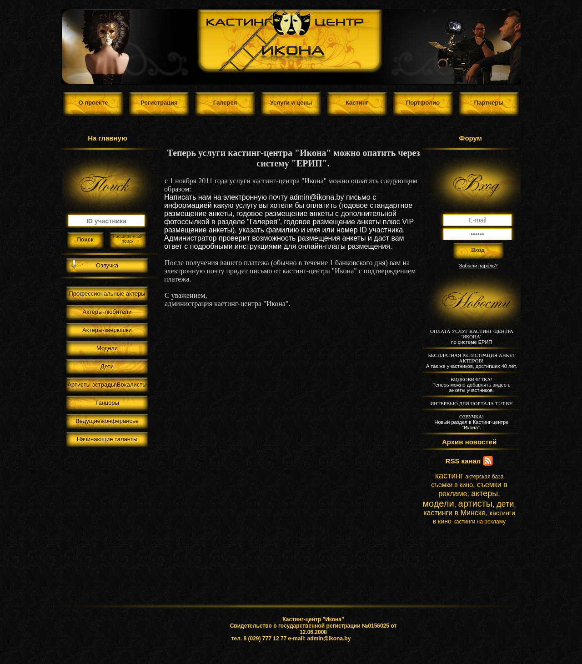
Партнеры (489, 102)
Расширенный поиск (127, 239)
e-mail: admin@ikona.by (319, 638)
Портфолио (423, 102)
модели (438, 503)
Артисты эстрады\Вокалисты (106, 384)
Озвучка (107, 265)
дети (505, 503)
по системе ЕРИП (471, 336)
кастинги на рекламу (479, 521)
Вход (478, 250)
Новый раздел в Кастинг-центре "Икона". (471, 422)
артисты (475, 503)
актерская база (484, 476)
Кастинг (357, 102)
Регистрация (158, 102)
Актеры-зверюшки (107, 330)
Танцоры (107, 402)
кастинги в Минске (454, 513)
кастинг (449, 475)
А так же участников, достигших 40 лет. (471, 360)
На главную (107, 138)
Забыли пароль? (478, 265)
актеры (484, 493)
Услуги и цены (291, 102)
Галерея (225, 102)
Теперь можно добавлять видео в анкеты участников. (471, 385)
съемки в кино (452, 484)
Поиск (85, 239)
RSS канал (463, 461)
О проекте (93, 102)
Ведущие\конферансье (107, 421)
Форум (470, 138)
